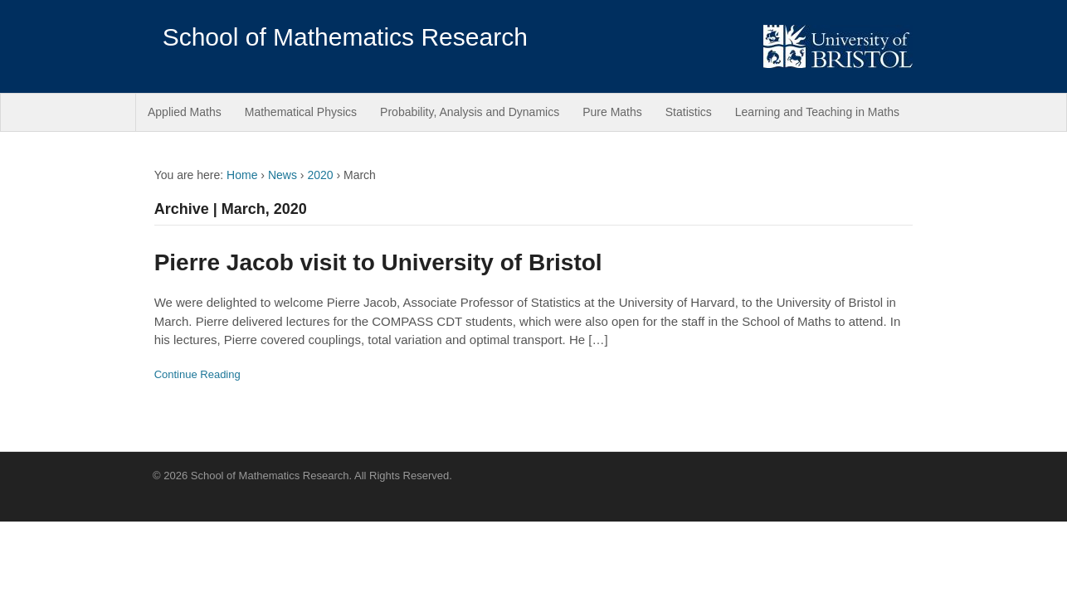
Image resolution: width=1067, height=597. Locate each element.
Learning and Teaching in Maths (817, 112)
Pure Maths (612, 112)
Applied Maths (185, 112)
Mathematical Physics (301, 112)
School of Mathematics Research (345, 37)
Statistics (688, 112)
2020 (320, 175)
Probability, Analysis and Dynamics (469, 112)
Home (242, 175)
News (282, 175)
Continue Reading (197, 374)
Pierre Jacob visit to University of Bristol (378, 262)
